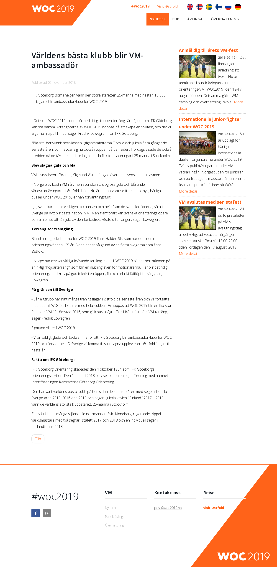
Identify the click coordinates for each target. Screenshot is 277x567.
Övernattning (225, 19)
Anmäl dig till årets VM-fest (208, 50)
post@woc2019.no (168, 508)
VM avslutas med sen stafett (210, 202)
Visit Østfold (167, 6)
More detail (188, 191)
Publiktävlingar (188, 19)
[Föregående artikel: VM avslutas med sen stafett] (37, 438)
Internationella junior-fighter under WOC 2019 (210, 123)
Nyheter (158, 19)
